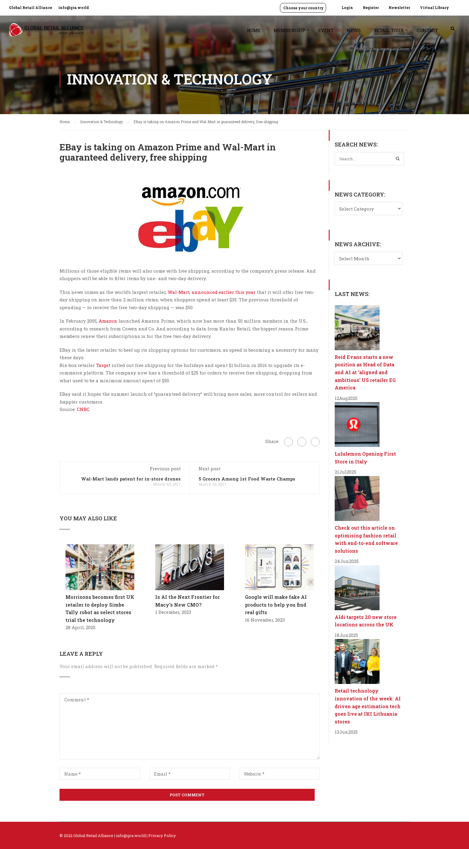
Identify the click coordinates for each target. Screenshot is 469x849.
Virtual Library (434, 7)
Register (371, 7)
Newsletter (399, 7)
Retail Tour (388, 30)
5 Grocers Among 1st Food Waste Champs (247, 479)
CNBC (83, 409)
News (354, 30)
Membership (289, 30)
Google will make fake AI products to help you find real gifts (276, 604)
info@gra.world (73, 7)
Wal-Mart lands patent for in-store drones (131, 479)
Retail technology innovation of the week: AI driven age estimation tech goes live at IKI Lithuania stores (368, 706)
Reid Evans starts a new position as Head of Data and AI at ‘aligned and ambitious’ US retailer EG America (365, 372)
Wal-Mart (179, 292)
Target (103, 365)
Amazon (108, 321)
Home (254, 30)
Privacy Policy (162, 835)
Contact (427, 30)
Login (347, 7)
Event (326, 30)
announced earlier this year (223, 292)
